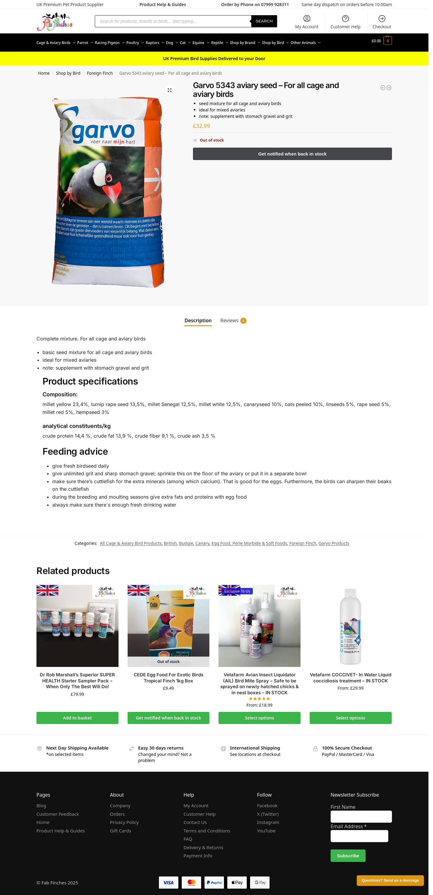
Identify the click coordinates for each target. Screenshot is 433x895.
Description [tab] (198, 317)
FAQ (188, 835)
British (170, 540)
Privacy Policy (124, 819)
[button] (382, 41)
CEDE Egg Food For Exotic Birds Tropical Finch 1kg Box (168, 674)
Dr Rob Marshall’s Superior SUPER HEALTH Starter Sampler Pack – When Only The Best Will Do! (77, 677)
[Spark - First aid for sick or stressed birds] (383, 84)
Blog (41, 802)
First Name (343, 803)
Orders (117, 811)
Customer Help (346, 21)
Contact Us (195, 819)
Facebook (267, 802)
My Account (306, 21)
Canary (202, 540)
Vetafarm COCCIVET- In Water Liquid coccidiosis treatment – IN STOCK (350, 674)
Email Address (349, 823)
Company (120, 802)
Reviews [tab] (233, 317)
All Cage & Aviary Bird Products (131, 540)
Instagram (268, 819)
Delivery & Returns (203, 844)
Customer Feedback (57, 811)
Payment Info (198, 852)
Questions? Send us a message (390, 880)
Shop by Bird (68, 70)
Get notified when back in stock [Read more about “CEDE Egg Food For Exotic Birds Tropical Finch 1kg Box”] (168, 714)
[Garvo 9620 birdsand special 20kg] (389, 84)
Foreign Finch (100, 70)
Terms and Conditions (207, 827)
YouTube (266, 827)
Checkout (382, 21)
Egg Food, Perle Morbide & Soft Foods (249, 540)
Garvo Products (333, 540)
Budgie (186, 540)
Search (264, 21)
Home (44, 70)
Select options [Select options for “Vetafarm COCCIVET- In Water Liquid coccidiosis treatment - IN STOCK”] (350, 714)
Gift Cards (120, 827)
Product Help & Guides (162, 4)
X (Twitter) (268, 811)
